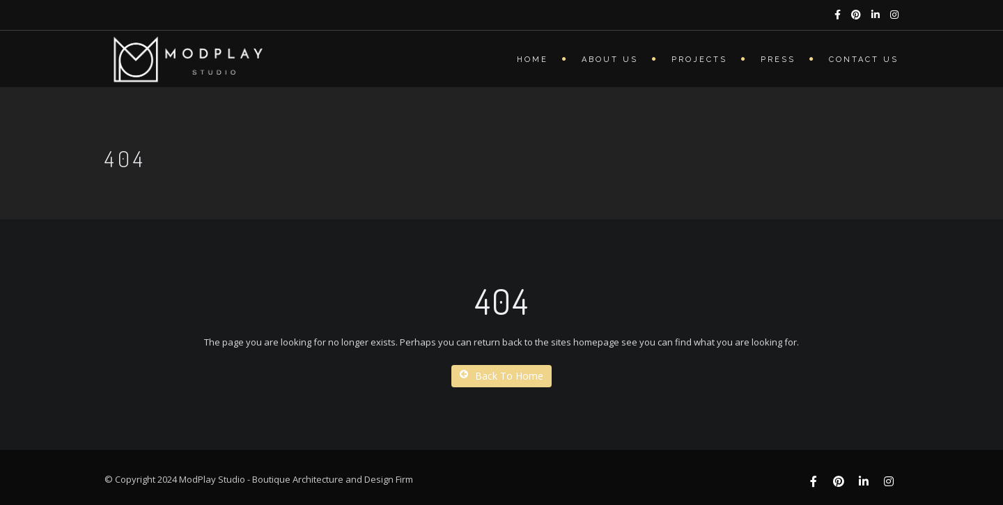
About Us (610, 59)
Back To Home (501, 375)
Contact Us (864, 59)
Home (532, 59)
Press (778, 59)
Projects (699, 59)
